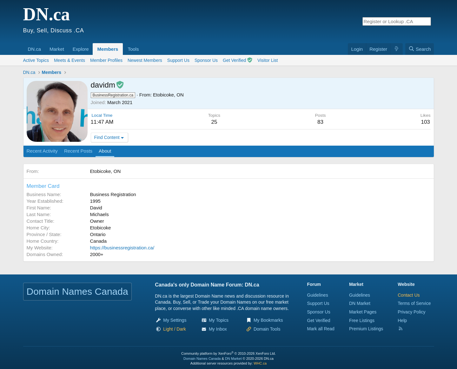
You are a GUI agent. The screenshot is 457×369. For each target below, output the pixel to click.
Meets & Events (69, 60)
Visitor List (267, 60)
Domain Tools (267, 329)
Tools (133, 49)
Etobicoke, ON (168, 94)
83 (320, 122)
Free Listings (361, 320)
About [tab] (105, 151)
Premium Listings (366, 328)
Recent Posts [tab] (78, 151)
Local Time (102, 115)
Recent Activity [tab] (42, 151)
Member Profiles (106, 60)
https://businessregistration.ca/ (122, 247)
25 (214, 122)
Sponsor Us (206, 60)
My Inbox (218, 329)
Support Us (178, 60)
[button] (43, 45)
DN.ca (34, 49)
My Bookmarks (268, 320)
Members (107, 49)
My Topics (218, 320)
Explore (81, 49)
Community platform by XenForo (228, 353)
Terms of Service (414, 303)
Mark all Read (320, 328)
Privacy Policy (411, 311)
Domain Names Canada (202, 358)
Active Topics (36, 60)
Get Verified (237, 60)
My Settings (174, 320)
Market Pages (362, 311)
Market (57, 49)
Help (402, 320)
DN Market (359, 303)
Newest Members (145, 60)
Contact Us (409, 295)
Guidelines (317, 295)
